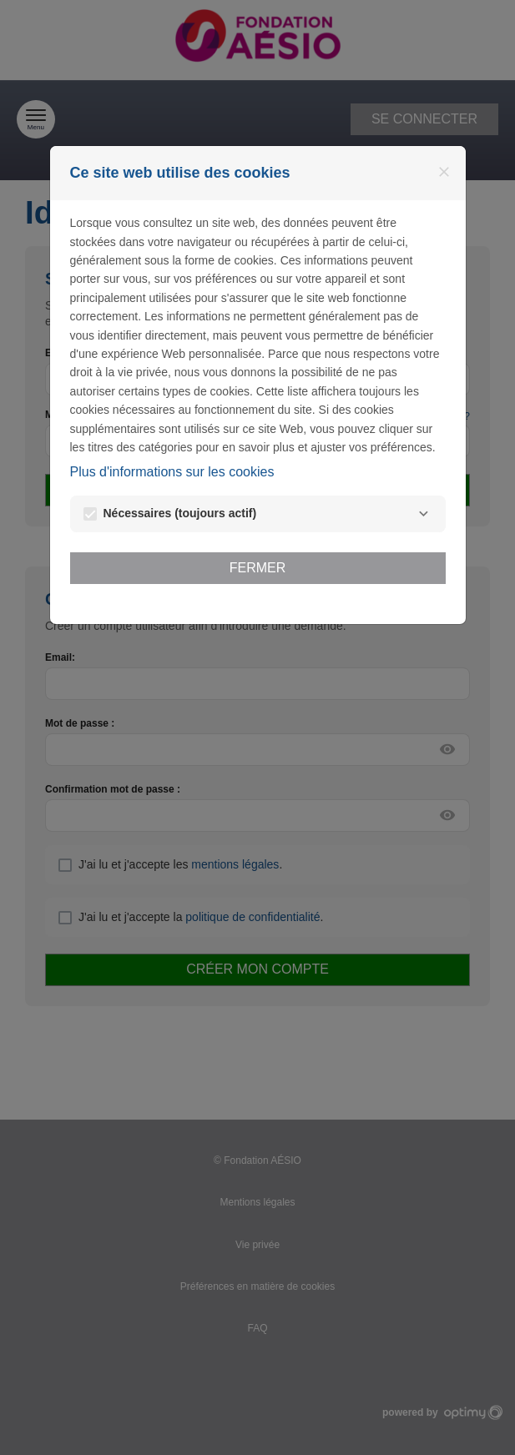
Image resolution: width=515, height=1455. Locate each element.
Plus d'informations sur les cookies (172, 472)
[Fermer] (444, 172)
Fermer (258, 568)
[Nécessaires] (424, 514)
